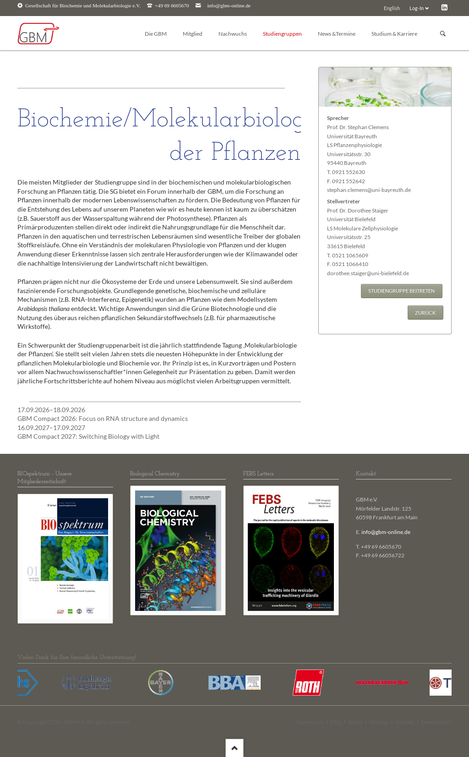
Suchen (443, 34)
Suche (355, 722)
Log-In (416, 8)
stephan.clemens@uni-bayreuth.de (369, 189)
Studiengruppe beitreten (401, 291)
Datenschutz (436, 722)
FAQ (336, 722)
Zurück (425, 313)
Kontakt (404, 722)
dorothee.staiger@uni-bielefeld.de (368, 273)
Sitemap (378, 722)
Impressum (310, 722)
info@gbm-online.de (229, 5)
